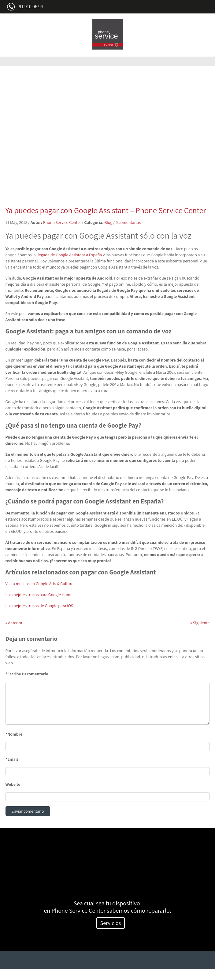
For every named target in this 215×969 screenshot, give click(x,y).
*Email (12, 759)
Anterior (14, 623)
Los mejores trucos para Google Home (39, 594)
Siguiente (199, 623)
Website (13, 784)
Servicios (110, 922)
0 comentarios (128, 222)
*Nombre (14, 734)
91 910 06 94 (31, 6)
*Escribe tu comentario (27, 674)
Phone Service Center (62, 222)
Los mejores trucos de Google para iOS (39, 605)
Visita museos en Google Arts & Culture (39, 583)
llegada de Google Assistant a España (69, 255)
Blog (108, 222)
